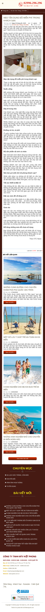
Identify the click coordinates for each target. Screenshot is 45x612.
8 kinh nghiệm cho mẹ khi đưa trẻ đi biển (21, 388)
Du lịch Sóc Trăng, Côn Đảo (20, 25)
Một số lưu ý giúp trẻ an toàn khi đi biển (22, 338)
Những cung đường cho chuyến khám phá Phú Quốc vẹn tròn (20, 288)
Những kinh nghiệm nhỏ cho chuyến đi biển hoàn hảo (22, 438)
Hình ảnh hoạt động (14, 482)
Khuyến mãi (11, 479)
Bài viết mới (22, 493)
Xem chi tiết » (10, 302)
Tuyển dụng (11, 486)
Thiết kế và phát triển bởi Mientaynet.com (22, 607)
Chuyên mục (22, 468)
